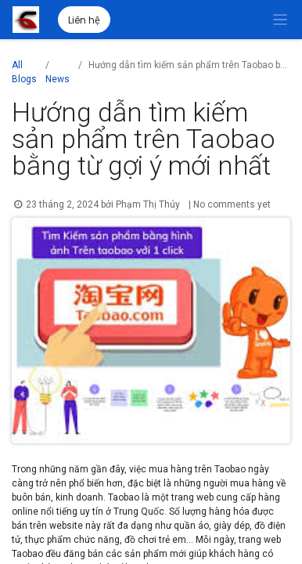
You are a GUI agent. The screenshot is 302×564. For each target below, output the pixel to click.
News (57, 79)
